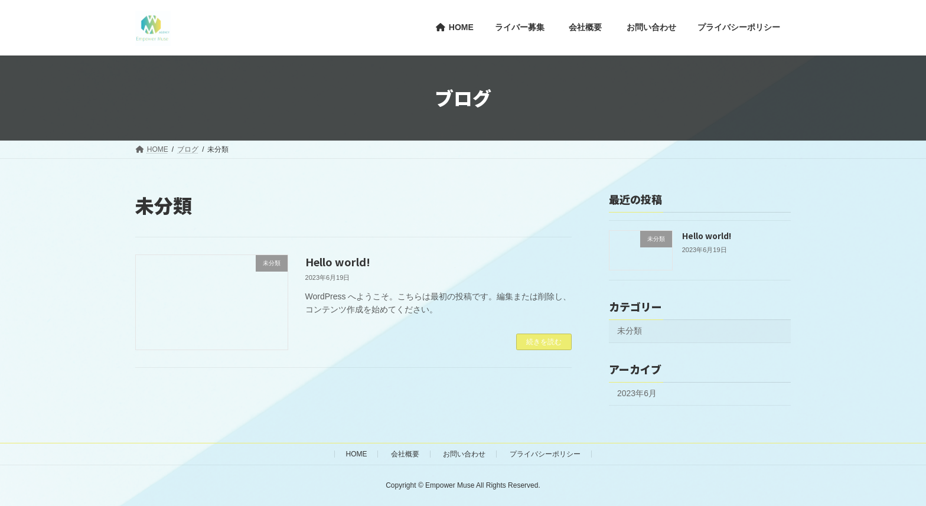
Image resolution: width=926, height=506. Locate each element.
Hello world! (337, 261)
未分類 (629, 330)
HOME (356, 454)
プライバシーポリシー (545, 454)
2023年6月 (637, 393)
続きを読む (544, 342)
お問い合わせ (464, 454)
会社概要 (405, 454)
